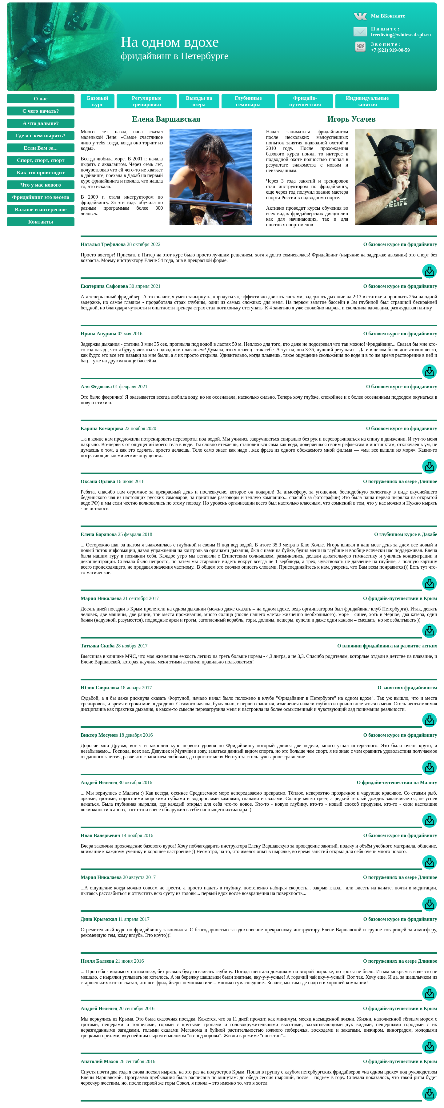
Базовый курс (97, 101)
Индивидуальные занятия (367, 101)
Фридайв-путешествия (305, 101)
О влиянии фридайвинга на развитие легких (387, 645)
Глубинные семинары (248, 101)
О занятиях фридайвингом (407, 687)
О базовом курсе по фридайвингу (400, 244)
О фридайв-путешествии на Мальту (397, 782)
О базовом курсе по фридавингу (401, 386)
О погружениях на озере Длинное (400, 481)
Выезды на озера (199, 101)
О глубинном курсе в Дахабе (405, 534)
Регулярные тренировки (147, 101)
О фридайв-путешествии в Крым (400, 598)
